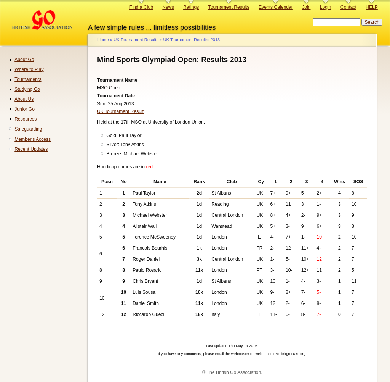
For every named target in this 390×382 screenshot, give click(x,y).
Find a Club (141, 7)
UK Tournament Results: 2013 (191, 39)
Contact (348, 7)
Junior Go (24, 109)
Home (103, 39)
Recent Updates (31, 149)
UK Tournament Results (135, 39)
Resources (25, 119)
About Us (24, 99)
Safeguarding (28, 129)
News (168, 7)
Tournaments (27, 79)
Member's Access (32, 139)
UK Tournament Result (120, 111)
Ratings (191, 7)
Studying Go (27, 89)
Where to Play (28, 69)
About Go (24, 59)
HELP (372, 7)
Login (325, 7)
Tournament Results (228, 7)
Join (306, 7)
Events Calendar (276, 7)
